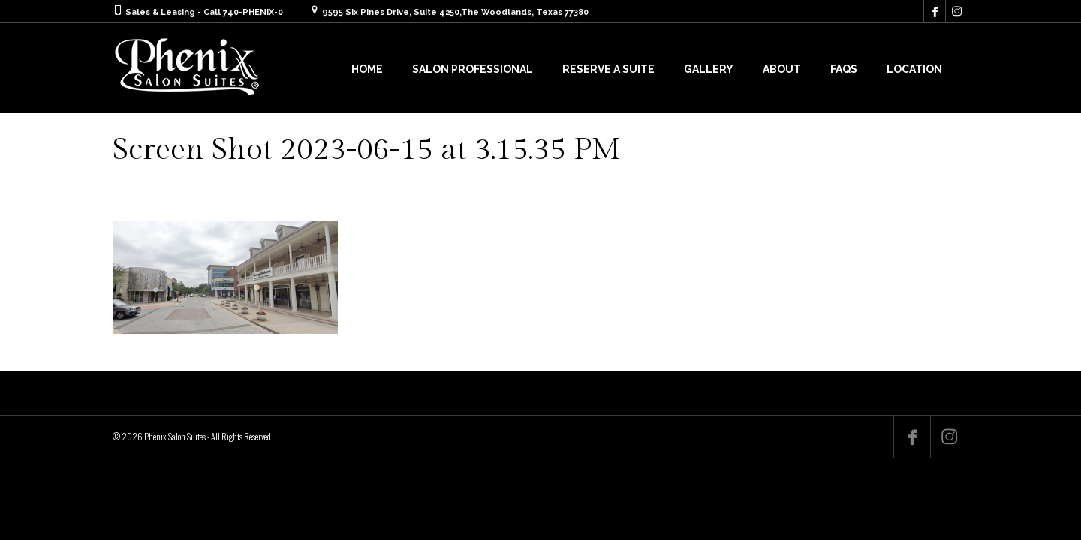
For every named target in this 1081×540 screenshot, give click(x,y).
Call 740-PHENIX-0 (243, 12)
